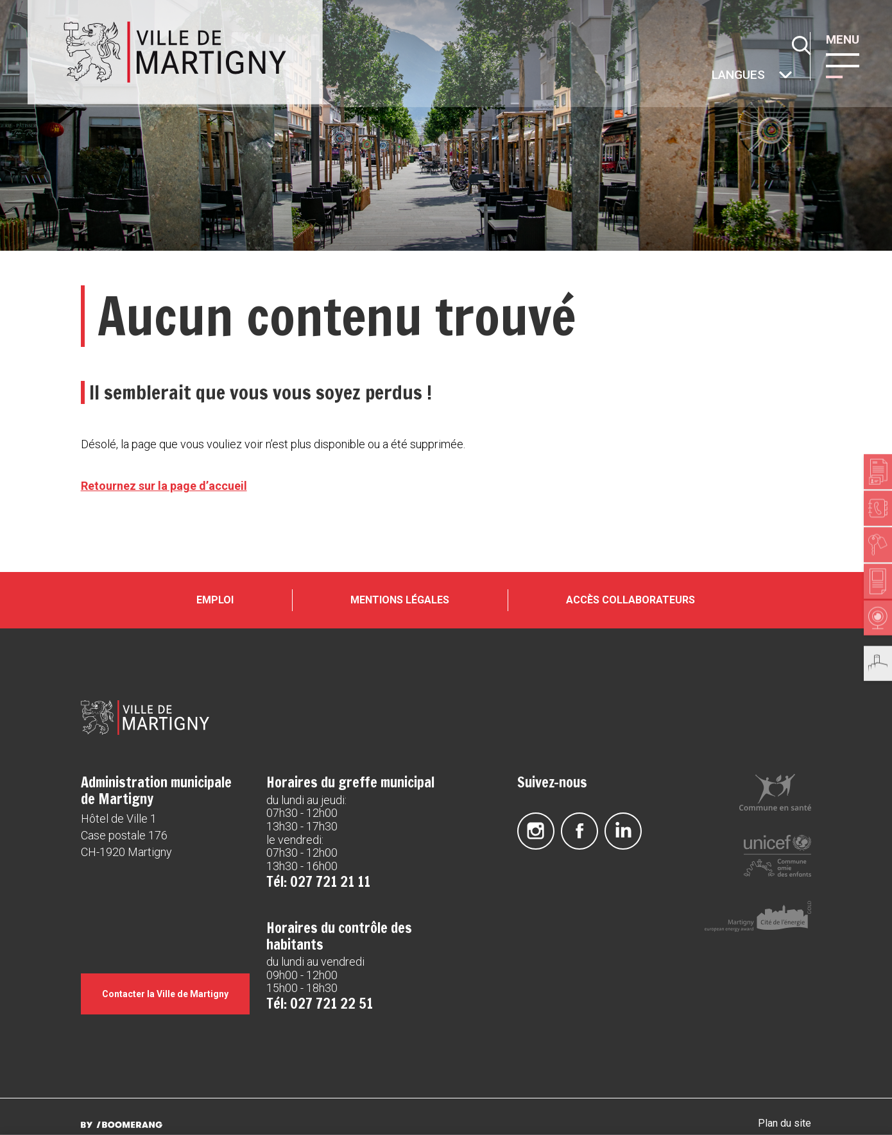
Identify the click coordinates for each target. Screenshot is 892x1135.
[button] (845, 64)
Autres (711, 76)
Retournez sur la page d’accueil (164, 485)
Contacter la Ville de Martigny (166, 990)
